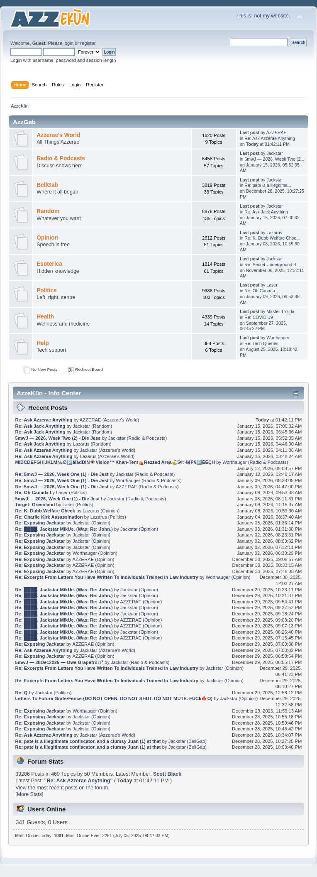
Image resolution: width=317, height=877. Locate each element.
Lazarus (274, 232)
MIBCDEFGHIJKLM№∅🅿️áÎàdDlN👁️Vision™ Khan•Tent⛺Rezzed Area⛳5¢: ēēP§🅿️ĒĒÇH (115, 462)
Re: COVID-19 (258, 317)
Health (45, 317)
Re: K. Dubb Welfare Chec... (272, 237)
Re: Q (21, 692)
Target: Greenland (35, 504)
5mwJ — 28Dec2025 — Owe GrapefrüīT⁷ (59, 662)
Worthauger (277, 337)
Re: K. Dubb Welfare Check (45, 510)
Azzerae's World (58, 135)
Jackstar (274, 153)
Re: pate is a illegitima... (267, 185)
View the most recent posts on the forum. (62, 788)
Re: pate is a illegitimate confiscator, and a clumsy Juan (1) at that (88, 741)
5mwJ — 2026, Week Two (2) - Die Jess (58, 438)
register (87, 43)
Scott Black (167, 774)
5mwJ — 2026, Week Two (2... (274, 159)
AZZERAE (276, 132)
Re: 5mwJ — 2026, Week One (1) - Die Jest (62, 474)
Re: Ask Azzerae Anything (269, 138)
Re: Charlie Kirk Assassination (49, 516)
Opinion (47, 238)
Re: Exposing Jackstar (40, 522)
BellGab (47, 185)
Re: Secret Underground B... (272, 264)
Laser (272, 284)
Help (43, 343)
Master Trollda (280, 311)
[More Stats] (29, 794)
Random (48, 211)
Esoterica (49, 264)
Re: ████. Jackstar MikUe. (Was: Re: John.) (64, 529)
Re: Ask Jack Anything (266, 211)
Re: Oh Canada (259, 290)
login (68, 43)
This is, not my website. (263, 16)
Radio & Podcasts (61, 158)
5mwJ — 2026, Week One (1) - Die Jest (57, 498)
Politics (47, 290)
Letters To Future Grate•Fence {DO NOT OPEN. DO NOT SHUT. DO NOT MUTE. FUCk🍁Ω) (114, 698)
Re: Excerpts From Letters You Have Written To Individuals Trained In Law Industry (106, 577)
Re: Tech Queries (261, 343)
